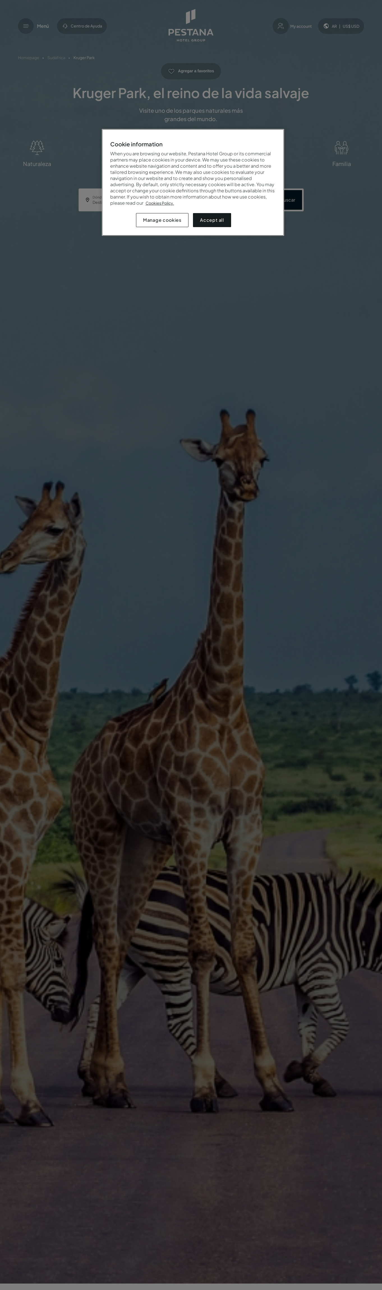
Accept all (212, 220)
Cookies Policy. (160, 203)
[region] (193, 182)
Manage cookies (162, 220)
